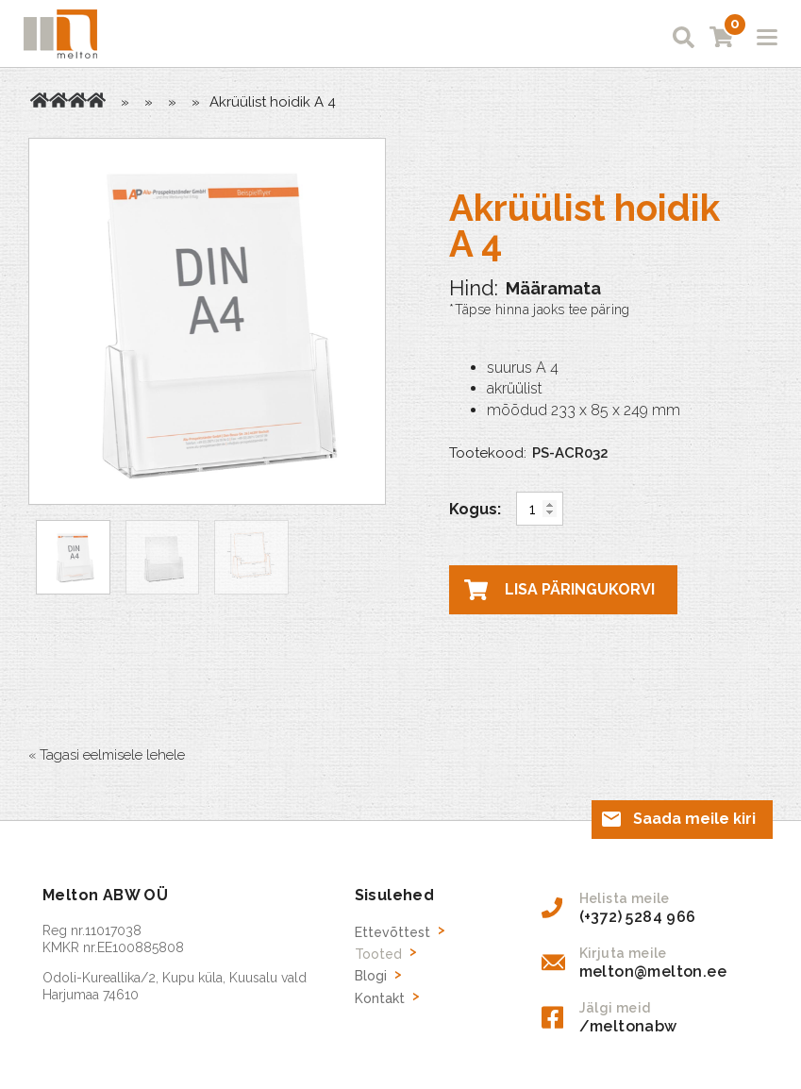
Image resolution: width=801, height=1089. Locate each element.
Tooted (58, 100)
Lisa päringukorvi (580, 589)
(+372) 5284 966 (637, 917)
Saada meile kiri (694, 819)
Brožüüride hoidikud (77, 100)
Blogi (371, 975)
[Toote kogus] (539, 509)
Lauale (96, 100)
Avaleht (39, 100)
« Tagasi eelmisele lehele (106, 754)
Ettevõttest (392, 932)
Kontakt (380, 998)
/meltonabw (628, 1026)
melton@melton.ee (652, 971)
